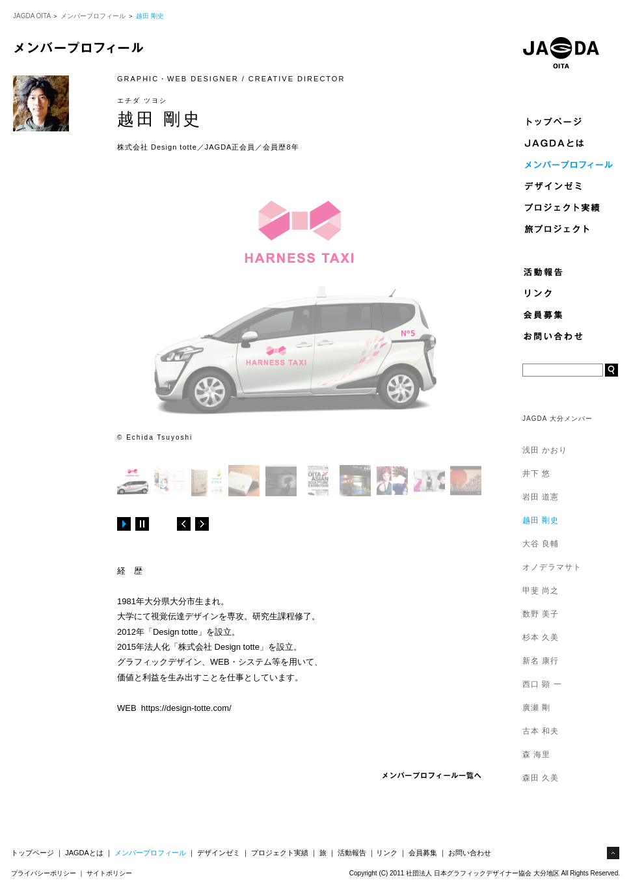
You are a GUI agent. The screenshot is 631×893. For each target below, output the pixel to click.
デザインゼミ (218, 853)
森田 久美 (540, 777)
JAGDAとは (84, 853)
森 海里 (536, 754)
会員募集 (423, 853)
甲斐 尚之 (540, 590)
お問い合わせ (469, 853)
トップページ (32, 853)
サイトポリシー (109, 873)
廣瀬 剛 (536, 707)
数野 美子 (540, 614)
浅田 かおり (544, 450)
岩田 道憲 (540, 496)
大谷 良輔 (540, 543)
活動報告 (352, 853)
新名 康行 (540, 660)
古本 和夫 (540, 731)
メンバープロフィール (93, 16)
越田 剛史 (540, 520)
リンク (386, 853)
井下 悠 (536, 473)
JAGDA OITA (32, 16)
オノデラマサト (552, 567)
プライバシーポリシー (43, 873)
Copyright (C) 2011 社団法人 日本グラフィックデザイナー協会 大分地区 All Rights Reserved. (484, 873)
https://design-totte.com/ (186, 708)
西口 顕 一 (542, 684)
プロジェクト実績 (279, 853)
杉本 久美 (540, 637)
